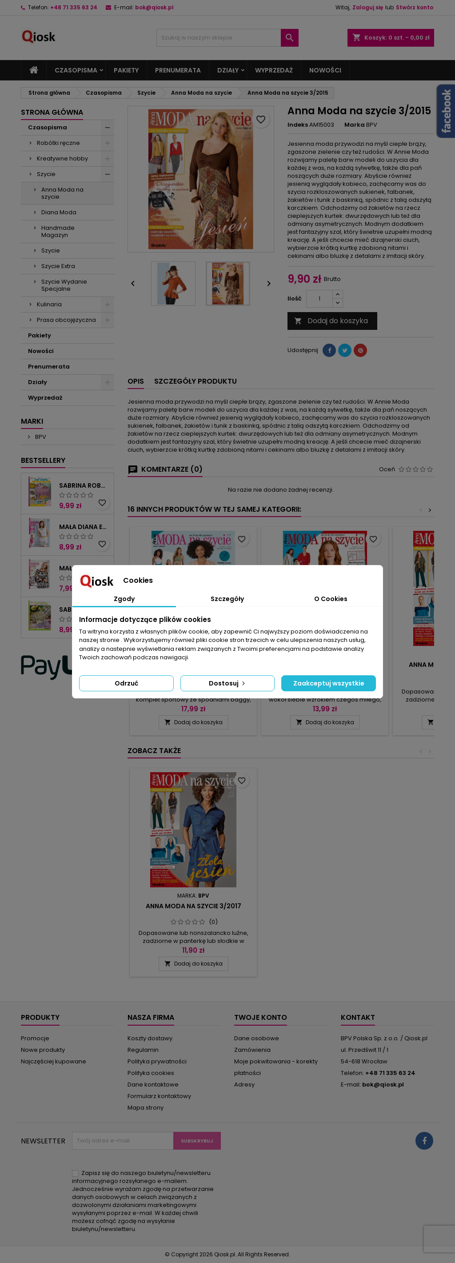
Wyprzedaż (274, 70)
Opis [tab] (136, 381)
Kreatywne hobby (62, 158)
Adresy (244, 1084)
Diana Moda (58, 212)
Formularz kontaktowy (159, 1096)
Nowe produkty (43, 1050)
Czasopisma (76, 70)
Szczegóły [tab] (227, 598)
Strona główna (52, 112)
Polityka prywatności (157, 1061)
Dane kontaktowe (153, 1084)
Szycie (46, 174)
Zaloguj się (367, 7)
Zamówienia (252, 1050)
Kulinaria (49, 304)
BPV (40, 437)
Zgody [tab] (124, 598)
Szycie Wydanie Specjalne (64, 285)
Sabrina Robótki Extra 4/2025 (84, 485)
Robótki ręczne (58, 143)
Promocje (35, 1038)
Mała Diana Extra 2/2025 (84, 526)
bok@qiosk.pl (154, 7)
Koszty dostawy (150, 1038)
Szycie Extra (58, 266)
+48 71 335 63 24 (73, 7)
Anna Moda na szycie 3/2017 (325, 906)
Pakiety (126, 70)
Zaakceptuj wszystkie (328, 683)
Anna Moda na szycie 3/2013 (193, 906)
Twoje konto (260, 1017)
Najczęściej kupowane (53, 1061)
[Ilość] (319, 299)
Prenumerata (178, 70)
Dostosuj (228, 683)
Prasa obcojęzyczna (66, 320)
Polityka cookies (151, 1073)
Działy (228, 70)
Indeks (297, 125)
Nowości (325, 70)
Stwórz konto (414, 7)
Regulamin (143, 1050)
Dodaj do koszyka (331, 321)
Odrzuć (126, 683)
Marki (32, 421)
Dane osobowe (256, 1038)
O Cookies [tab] (330, 598)
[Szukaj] (227, 38)
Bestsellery (43, 460)
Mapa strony (146, 1107)
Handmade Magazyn (58, 231)
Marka (354, 125)
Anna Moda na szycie (62, 193)
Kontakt (358, 1017)
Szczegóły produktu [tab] (195, 381)
